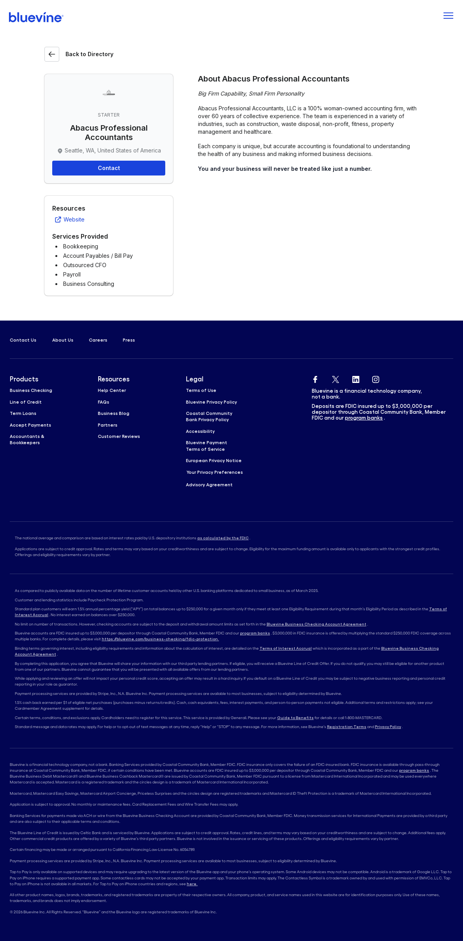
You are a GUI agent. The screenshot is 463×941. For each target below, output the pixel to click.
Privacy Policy (388, 727)
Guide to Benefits (295, 718)
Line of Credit (26, 401)
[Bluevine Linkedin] (355, 378)
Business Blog (113, 413)
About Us (62, 339)
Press (129, 339)
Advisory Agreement (209, 484)
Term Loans (23, 413)
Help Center (112, 390)
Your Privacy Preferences (215, 472)
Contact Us (23, 339)
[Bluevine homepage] (37, 17)
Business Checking (31, 390)
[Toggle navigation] (448, 17)
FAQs (103, 401)
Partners (107, 424)
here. (192, 884)
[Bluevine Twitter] (335, 378)
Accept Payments (30, 424)
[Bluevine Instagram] (375, 378)
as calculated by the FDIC (223, 538)
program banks (364, 418)
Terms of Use (201, 390)
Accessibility (200, 431)
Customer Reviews (119, 436)
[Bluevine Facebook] (315, 378)
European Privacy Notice (214, 460)
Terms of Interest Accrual (286, 648)
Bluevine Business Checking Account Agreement (316, 624)
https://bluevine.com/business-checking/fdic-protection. (160, 639)
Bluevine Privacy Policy (211, 401)
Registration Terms (346, 727)
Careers (98, 339)
